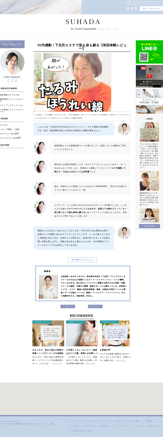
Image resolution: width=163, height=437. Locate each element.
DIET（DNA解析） (133, 421)
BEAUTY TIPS (89, 426)
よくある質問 (138, 426)
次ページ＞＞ (95, 306)
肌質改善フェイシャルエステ (11, 100)
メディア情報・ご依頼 (9, 129)
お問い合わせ (153, 426)
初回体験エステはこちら (82, 259)
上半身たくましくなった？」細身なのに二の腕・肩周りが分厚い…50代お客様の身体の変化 (82, 353)
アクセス (4, 125)
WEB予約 (75, 426)
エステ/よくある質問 (9, 133)
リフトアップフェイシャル (11, 105)
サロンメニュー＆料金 (112, 421)
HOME (74, 421)
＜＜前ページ (68, 306)
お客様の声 (105, 350)
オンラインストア (121, 426)
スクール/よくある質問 (10, 138)
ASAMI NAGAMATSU (90, 421)
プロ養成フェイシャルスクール (11, 110)
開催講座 (149, 421)
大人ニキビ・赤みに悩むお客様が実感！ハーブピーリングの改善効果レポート (47, 353)
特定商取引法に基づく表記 (81, 431)
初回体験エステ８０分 (9, 95)
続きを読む (58, 363)
